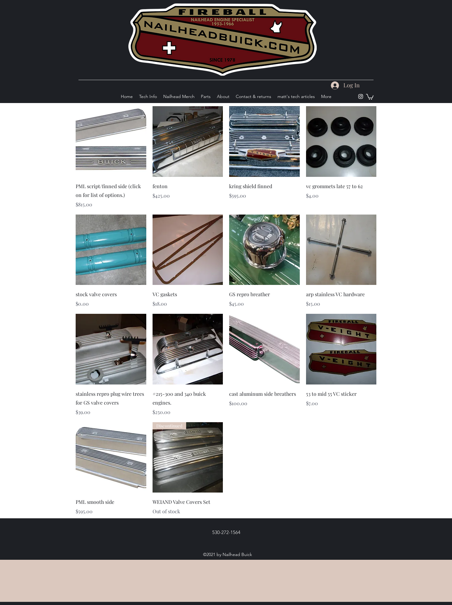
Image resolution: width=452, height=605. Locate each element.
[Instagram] (361, 96)
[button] (370, 96)
